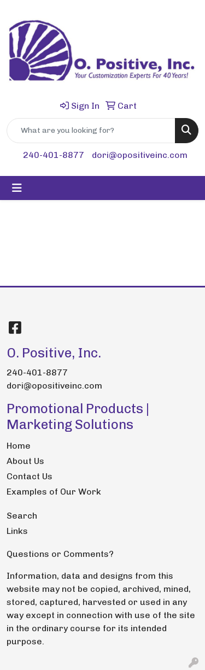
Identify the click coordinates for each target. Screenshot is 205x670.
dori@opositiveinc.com (140, 155)
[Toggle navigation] (16, 188)
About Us (25, 461)
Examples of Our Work (54, 491)
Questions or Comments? (60, 554)
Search (22, 515)
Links (17, 531)
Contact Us (29, 476)
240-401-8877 (53, 155)
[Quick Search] (91, 130)
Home (19, 445)
